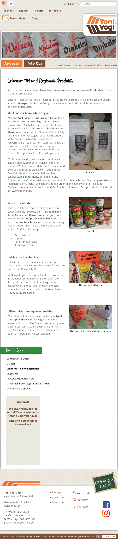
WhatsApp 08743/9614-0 (21, 519)
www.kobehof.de (21, 190)
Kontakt (23, 10)
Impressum (83, 506)
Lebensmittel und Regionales (100, 65)
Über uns (8, 10)
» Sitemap (55, 492)
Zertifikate (55, 10)
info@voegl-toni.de (23, 522)
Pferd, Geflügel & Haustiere (20, 378)
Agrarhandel (11, 63)
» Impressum (57, 497)
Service (39, 10)
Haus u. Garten (73, 65)
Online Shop (35, 63)
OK (98, 536)
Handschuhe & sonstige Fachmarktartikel (28, 383)
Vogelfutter (12, 373)
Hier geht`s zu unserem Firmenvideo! (23, 422)
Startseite (82, 499)
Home (58, 65)
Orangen (11, 363)
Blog (35, 18)
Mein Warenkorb (4, 3)
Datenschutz (109, 536)
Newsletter (17, 18)
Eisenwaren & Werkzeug (19, 388)
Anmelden (70, 3)
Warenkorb (83, 493)
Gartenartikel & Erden (18, 358)
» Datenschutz (58, 502)
